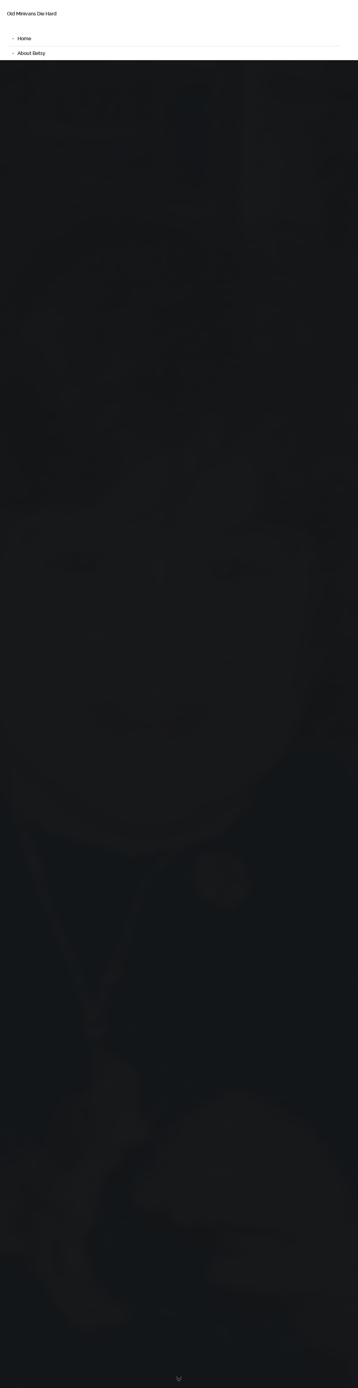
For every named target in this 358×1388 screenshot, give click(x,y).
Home (24, 38)
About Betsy (31, 53)
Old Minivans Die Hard (32, 13)
